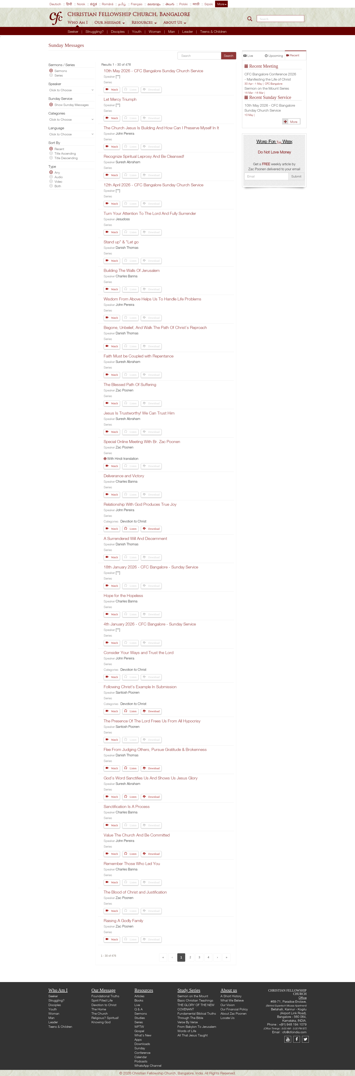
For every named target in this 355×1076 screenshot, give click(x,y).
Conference (142, 1052)
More (222, 4)
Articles (139, 996)
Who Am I (78, 22)
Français (136, 4)
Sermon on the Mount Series (267, 88)
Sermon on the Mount (193, 996)
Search (228, 56)
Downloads (142, 1044)
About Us (174, 22)
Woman (155, 31)
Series (138, 1022)
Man (172, 31)
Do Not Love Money (274, 152)
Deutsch (55, 4)
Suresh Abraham (128, 162)
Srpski (208, 4)
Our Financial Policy (234, 1009)
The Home (98, 1009)
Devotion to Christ (133, 521)
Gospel (139, 1031)
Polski (183, 4)
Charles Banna (126, 276)
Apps (138, 1039)
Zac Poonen (124, 390)
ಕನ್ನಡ (93, 4)
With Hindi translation (122, 458)
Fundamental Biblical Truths (197, 1013)
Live (248, 56)
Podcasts (140, 1061)
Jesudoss (123, 219)
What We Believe (232, 1000)
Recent (292, 55)
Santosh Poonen (127, 692)
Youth (137, 31)
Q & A (138, 1009)
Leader (188, 31)
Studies (139, 1018)
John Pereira (125, 133)
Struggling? (95, 31)
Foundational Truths (105, 996)
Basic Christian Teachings (195, 1000)
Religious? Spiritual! (105, 1018)
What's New (142, 1035)
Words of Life (187, 1031)
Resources (144, 22)
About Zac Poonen (234, 1013)
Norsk (81, 4)
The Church (99, 1013)
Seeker (73, 31)
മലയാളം (154, 4)
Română (107, 4)
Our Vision (228, 1005)
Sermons (140, 1013)
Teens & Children (213, 31)
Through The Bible (190, 1018)
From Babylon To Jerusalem (197, 1026)
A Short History (231, 996)
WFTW (139, 1026)
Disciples (118, 31)
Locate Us (228, 1018)
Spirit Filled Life (102, 1000)
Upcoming (274, 56)
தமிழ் (122, 4)
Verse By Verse (188, 1022)
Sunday (139, 1048)
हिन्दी (69, 4)
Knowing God (100, 1022)
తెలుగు (170, 4)
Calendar (140, 1057)
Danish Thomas (127, 247)
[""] (118, 76)
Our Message (109, 22)
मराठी (196, 4)
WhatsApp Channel (147, 1065)
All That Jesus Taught (193, 1035)
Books (138, 1000)
